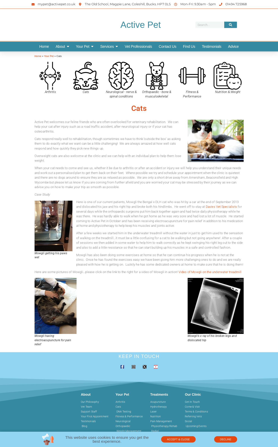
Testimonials (211, 46)
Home (44, 46)
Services (109, 46)
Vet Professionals (138, 46)
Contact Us (167, 46)
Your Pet (85, 46)
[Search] (230, 25)
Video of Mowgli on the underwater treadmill (209, 272)
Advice (233, 46)
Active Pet (140, 25)
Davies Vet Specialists (221, 206)
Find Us (189, 46)
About (62, 46)
